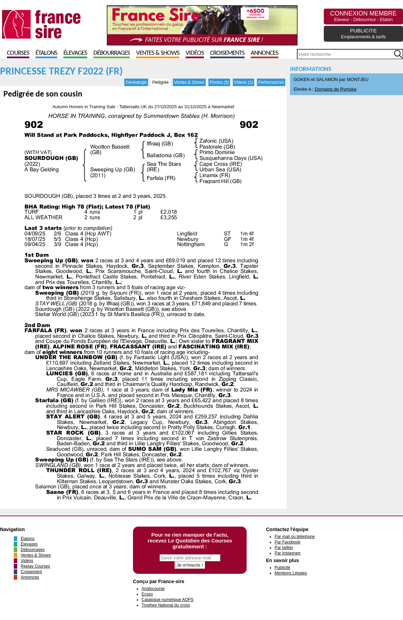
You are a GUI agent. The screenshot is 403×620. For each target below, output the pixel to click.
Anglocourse (153, 588)
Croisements (227, 53)
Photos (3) (219, 82)
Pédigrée (160, 82)
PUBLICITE (363, 33)
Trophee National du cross (166, 605)
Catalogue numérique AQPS (168, 599)
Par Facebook (287, 542)
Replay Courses (35, 566)
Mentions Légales (291, 573)
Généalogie (136, 82)
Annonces (264, 53)
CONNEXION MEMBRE (363, 16)
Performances (271, 82)
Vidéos (195, 53)
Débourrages (111, 53)
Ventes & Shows (157, 53)
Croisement (31, 571)
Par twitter (284, 547)
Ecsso (147, 594)
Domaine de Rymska (335, 89)
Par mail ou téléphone (295, 536)
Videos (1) (243, 82)
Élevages (75, 53)
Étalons (46, 53)
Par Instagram (287, 553)
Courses (18, 53)
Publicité (282, 567)
